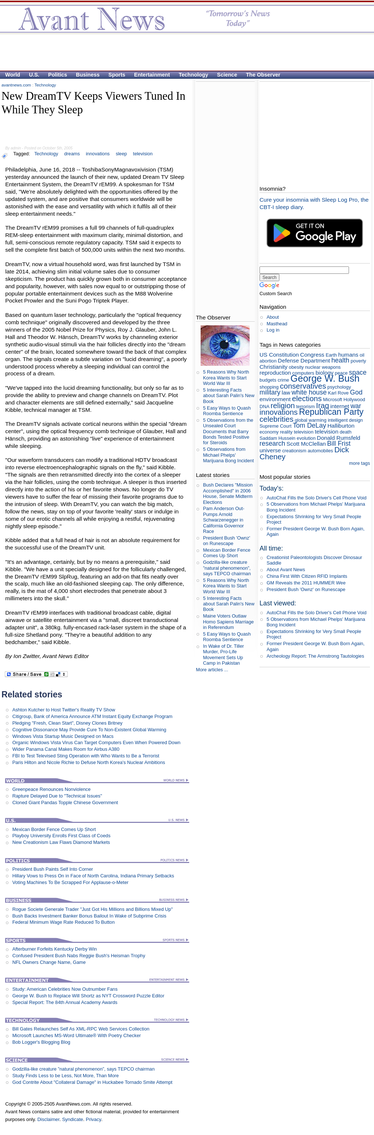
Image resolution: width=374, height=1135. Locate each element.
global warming (311, 420)
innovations (98, 153)
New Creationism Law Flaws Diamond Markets (61, 842)
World (12, 75)
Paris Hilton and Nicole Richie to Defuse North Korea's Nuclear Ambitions (88, 762)
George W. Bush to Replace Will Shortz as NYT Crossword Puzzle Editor (88, 995)
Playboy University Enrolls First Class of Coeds (61, 835)
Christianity (273, 367)
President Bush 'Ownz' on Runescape (226, 540)
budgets (268, 380)
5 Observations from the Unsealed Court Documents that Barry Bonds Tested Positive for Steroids (228, 431)
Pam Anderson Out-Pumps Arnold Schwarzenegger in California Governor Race (223, 520)
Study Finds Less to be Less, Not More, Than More (65, 1075)
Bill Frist (339, 443)
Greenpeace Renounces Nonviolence (51, 789)
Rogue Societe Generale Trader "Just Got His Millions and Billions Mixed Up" (92, 909)
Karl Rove (338, 393)
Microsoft (332, 399)
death (346, 432)
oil (362, 355)
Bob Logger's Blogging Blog (41, 1042)
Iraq (322, 405)
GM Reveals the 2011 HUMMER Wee (306, 583)
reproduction (275, 373)
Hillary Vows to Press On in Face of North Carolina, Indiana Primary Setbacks (93, 875)
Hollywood (354, 399)
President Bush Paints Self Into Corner (52, 869)
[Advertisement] (183, 51)
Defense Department (304, 360)
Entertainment (152, 75)
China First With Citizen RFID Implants (307, 576)
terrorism (305, 406)
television (142, 153)
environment (275, 399)
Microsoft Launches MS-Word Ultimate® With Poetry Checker (76, 1035)
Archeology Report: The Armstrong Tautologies (315, 656)
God (356, 392)
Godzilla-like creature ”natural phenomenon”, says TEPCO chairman (83, 1069)
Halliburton (341, 425)
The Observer (263, 75)
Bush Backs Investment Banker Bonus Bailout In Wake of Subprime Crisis (89, 916)
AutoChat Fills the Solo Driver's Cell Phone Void (316, 498)
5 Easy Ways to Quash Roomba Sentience (227, 410)
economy (269, 432)
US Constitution (279, 354)
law (286, 392)
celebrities (276, 419)
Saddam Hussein (277, 438)
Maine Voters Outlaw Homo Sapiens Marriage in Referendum (228, 621)
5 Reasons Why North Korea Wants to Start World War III (226, 377)
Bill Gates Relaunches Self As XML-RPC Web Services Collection (80, 1029)
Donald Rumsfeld (338, 438)
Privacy (93, 1119)
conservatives (303, 386)
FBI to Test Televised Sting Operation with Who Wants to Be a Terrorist (85, 756)
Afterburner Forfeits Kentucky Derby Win (54, 949)
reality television (297, 432)
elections (307, 398)
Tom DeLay (309, 425)
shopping (269, 387)
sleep (121, 153)
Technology (193, 75)
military (270, 392)
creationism (294, 450)
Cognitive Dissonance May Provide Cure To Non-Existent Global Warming (89, 729)
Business (87, 75)
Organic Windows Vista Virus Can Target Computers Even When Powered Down (96, 742)
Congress (312, 354)
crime (283, 380)
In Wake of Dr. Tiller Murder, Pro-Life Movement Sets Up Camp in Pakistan (223, 654)
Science (227, 75)
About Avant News (286, 569)
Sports (117, 75)
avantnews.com (16, 85)
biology (324, 373)
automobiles (320, 450)
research (272, 443)
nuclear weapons (323, 367)
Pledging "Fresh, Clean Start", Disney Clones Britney (67, 723)
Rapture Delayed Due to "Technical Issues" (57, 796)
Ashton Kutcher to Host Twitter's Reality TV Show (63, 710)
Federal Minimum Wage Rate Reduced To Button (63, 922)
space (358, 372)
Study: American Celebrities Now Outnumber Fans (64, 989)
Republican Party (331, 412)
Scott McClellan (306, 444)
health (340, 360)
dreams (72, 153)
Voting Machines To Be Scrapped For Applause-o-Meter (70, 882)
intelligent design (345, 420)
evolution (306, 438)
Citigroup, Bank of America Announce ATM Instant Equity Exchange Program (92, 716)
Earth (331, 355)
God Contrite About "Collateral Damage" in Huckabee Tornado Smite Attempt (92, 1082)
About (273, 317)
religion (283, 405)
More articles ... (212, 669)
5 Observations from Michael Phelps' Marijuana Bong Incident (228, 454)
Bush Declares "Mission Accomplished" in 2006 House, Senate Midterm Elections (228, 493)
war (355, 406)
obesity (296, 367)
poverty (358, 361)
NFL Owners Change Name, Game (48, 962)
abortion (268, 361)
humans (348, 354)
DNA (264, 406)
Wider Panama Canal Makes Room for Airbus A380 (65, 749)
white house (309, 392)
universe (270, 450)
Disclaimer (48, 1119)
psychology (339, 387)
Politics (57, 75)
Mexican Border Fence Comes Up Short (54, 829)
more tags (359, 463)
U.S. (34, 75)
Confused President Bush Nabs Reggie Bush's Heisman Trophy (78, 955)
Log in (273, 330)
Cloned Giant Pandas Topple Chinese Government (65, 802)
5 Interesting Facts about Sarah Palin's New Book (228, 395)
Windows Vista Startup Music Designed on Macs (62, 736)
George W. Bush (325, 378)
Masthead (277, 323)
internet (339, 406)
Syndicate (72, 1119)
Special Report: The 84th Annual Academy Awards (64, 1002)
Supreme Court (276, 426)
